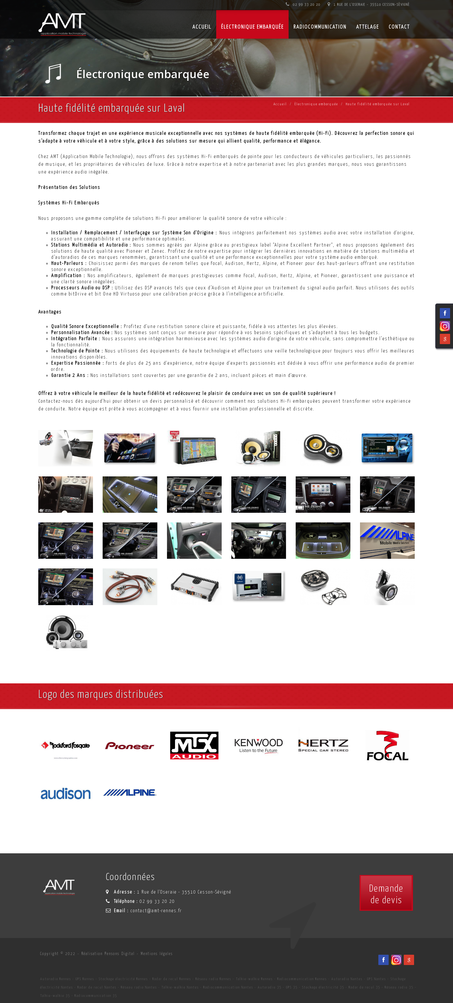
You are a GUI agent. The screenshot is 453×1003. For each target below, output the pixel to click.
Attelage (367, 27)
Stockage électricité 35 (323, 987)
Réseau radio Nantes (139, 987)
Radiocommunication (320, 27)
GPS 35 (292, 987)
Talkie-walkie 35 (55, 996)
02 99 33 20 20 (303, 4)
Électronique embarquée (252, 27)
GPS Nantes (376, 979)
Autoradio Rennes (55, 979)
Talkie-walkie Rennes (254, 979)
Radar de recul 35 (364, 987)
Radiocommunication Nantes (228, 987)
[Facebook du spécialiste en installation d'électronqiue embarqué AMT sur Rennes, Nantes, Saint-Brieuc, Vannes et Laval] (383, 960)
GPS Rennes (85, 979)
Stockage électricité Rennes (123, 979)
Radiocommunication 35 (96, 996)
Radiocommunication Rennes (302, 979)
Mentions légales (157, 954)
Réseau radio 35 (399, 987)
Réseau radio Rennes (213, 979)
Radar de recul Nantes (97, 987)
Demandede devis (386, 894)
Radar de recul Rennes (172, 979)
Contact (399, 27)
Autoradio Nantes (347, 979)
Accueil (280, 104)
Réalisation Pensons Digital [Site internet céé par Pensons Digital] (108, 954)
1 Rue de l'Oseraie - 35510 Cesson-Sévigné (369, 4)
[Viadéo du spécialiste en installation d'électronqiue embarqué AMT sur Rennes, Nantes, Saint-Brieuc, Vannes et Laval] (396, 960)
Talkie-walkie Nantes (180, 987)
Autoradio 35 (270, 987)
